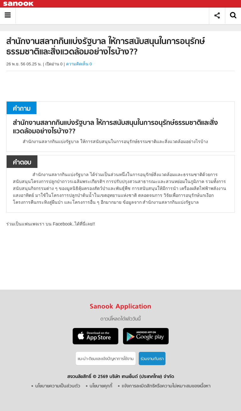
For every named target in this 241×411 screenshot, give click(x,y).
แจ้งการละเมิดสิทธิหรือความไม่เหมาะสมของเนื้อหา (166, 386)
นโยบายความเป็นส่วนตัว (57, 386)
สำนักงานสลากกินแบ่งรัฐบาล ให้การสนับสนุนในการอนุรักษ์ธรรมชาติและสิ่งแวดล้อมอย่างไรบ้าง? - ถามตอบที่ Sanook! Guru (115, 15)
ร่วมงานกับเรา (152, 359)
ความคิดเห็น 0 (79, 64)
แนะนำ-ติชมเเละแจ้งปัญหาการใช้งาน (106, 359)
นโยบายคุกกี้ (101, 386)
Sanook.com (19, 4)
